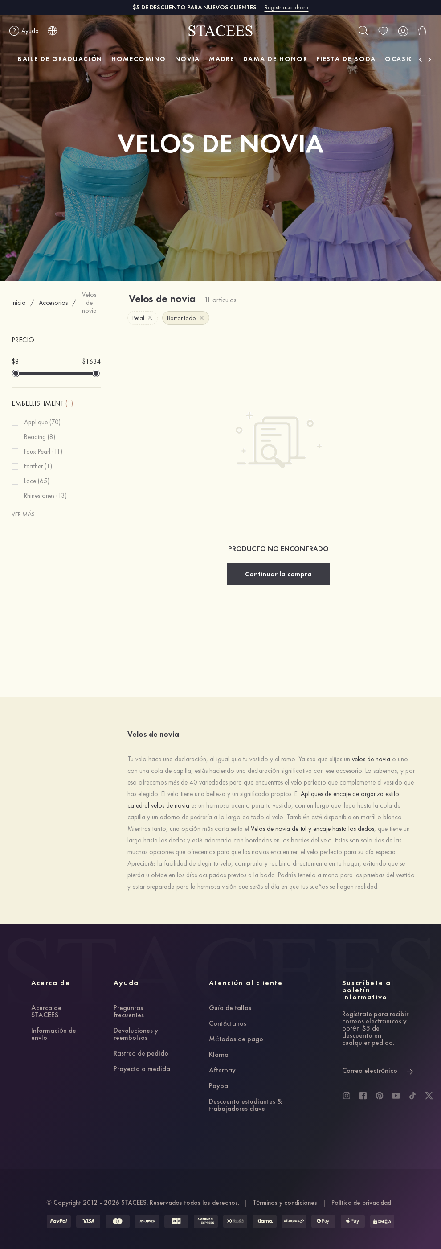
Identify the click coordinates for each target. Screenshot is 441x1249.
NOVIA (187, 58)
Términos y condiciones (285, 1202)
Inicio (19, 302)
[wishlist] (383, 30)
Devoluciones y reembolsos (136, 1034)
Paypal (219, 1086)
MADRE (221, 58)
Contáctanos (227, 1024)
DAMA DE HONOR (275, 58)
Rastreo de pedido (141, 1054)
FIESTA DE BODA (346, 58)
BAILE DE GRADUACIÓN (60, 58)
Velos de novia (89, 302)
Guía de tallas (230, 1008)
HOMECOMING (138, 58)
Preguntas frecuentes (129, 1011)
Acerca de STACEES (46, 1011)
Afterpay (222, 1071)
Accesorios (53, 302)
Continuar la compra (278, 574)
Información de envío (53, 1034)
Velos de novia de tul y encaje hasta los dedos (312, 828)
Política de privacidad (361, 1202)
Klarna (219, 1055)
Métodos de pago (236, 1039)
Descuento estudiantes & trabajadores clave (245, 1105)
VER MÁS (23, 514)
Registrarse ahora (287, 7)
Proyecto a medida (142, 1069)
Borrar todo (185, 318)
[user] (402, 30)
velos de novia (371, 759)
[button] (56, 340)
